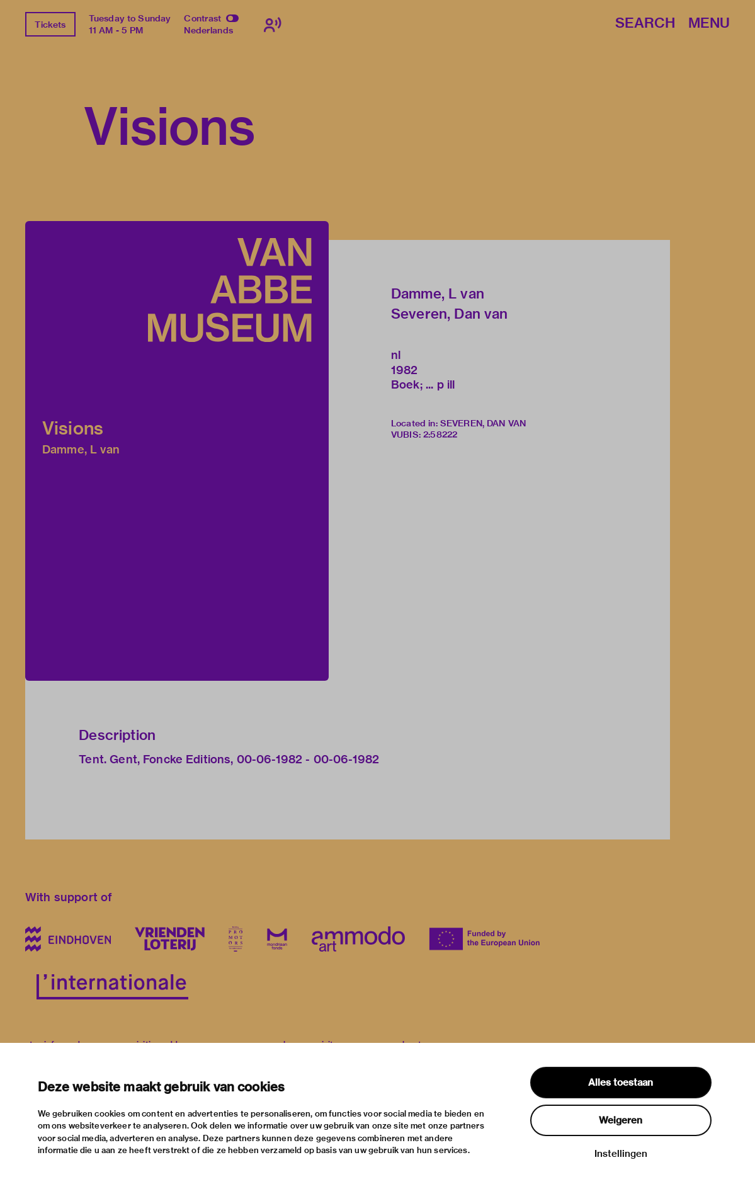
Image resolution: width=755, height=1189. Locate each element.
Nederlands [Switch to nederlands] (208, 30)
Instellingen (620, 1153)
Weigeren (620, 1120)
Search (645, 23)
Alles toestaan (620, 1082)
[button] (177, 451)
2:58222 (440, 434)
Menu (709, 23)
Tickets (50, 24)
